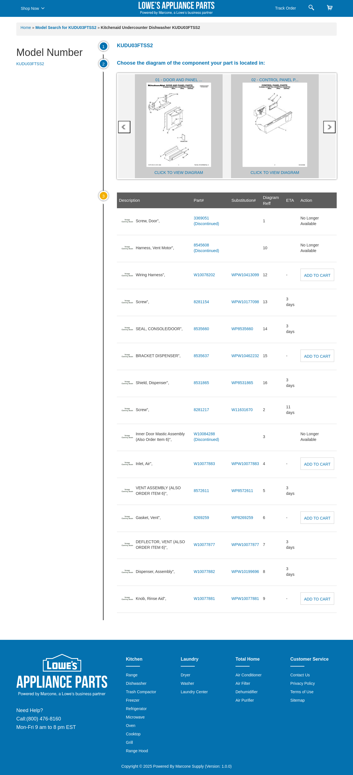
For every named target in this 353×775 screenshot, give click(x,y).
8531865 (201, 382)
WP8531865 (242, 382)
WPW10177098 (245, 302)
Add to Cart (317, 275)
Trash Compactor (141, 692)
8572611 (201, 490)
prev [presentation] (124, 127)
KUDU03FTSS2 (30, 64)
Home (26, 27)
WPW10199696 (245, 571)
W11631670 (242, 409)
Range (131, 675)
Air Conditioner (249, 675)
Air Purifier (245, 700)
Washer (187, 683)
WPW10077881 (245, 598)
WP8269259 (242, 517)
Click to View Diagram (179, 172)
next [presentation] (329, 127)
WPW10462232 (245, 355)
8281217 (201, 409)
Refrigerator (136, 708)
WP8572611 (242, 490)
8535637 (201, 355)
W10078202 (204, 275)
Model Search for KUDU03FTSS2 (66, 27)
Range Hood (137, 751)
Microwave (135, 717)
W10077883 (204, 463)
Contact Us (300, 675)
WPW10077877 (245, 544)
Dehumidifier (247, 692)
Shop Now (33, 8)
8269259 (201, 517)
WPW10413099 (245, 275)
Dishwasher (136, 683)
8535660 (201, 329)
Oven (130, 725)
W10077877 (204, 544)
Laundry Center (194, 692)
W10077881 (204, 598)
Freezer (132, 700)
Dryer (185, 675)
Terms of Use (301, 692)
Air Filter (243, 683)
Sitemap (297, 700)
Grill (129, 742)
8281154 (201, 302)
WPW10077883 (245, 463)
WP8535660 (242, 329)
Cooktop (133, 734)
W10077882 (204, 571)
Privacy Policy (302, 683)
